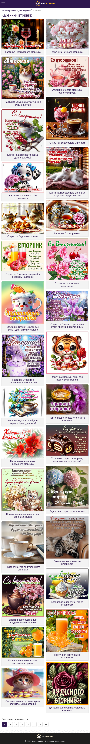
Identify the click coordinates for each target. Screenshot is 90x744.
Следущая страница (14, 719)
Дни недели (25, 10)
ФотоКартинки (8, 10)
